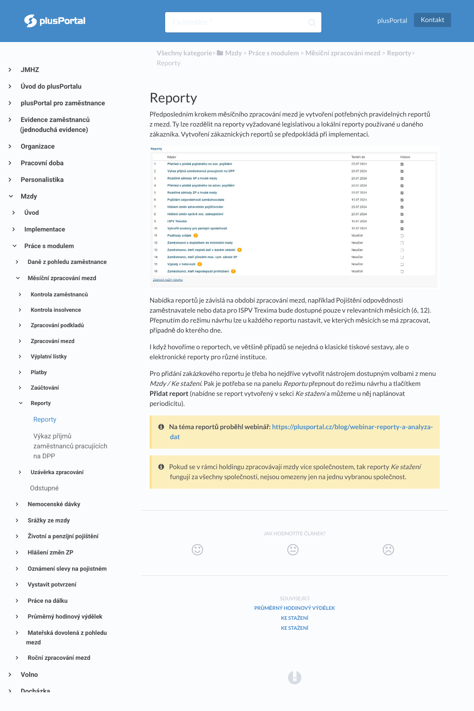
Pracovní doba (42, 163)
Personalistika (42, 180)
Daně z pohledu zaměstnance (66, 262)
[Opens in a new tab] (294, 677)
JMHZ (29, 70)
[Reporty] (399, 53)
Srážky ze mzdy (48, 520)
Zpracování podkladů (56, 325)
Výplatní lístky (48, 356)
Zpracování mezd (51, 341)
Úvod (31, 212)
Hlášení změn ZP (49, 552)
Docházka (35, 691)
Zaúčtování (44, 388)
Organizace (37, 146)
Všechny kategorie (184, 53)
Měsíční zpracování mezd (61, 278)
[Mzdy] (229, 53)
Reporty (40, 403)
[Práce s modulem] (273, 53)
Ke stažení (294, 618)
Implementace (44, 229)
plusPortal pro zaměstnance (62, 103)
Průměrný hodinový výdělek (64, 616)
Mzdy (28, 196)
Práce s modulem (48, 246)
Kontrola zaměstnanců (58, 294)
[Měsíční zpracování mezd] (342, 53)
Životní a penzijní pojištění (62, 536)
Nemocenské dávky (53, 504)
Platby (38, 372)
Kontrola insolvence (55, 310)
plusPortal (392, 21)
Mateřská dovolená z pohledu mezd (66, 637)
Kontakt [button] (432, 20)
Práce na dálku (47, 600)
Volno (29, 675)
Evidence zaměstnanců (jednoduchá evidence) (55, 125)
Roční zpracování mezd (58, 657)
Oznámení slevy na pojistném (66, 568)
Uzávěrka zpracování (56, 472)
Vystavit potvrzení (51, 584)
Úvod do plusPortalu (50, 86)
